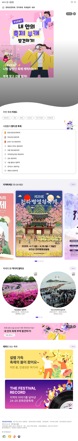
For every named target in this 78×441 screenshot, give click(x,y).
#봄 (15, 118)
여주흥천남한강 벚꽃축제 (16, 154)
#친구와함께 (39, 118)
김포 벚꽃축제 (12, 158)
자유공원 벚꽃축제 (13, 137)
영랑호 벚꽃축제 (13, 171)
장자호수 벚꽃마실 (13, 167)
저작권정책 (45, 421)
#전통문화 (50, 118)
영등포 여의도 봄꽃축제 (15, 146)
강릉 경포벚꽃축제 (13, 150)
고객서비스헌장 (54, 421)
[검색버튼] (75, 2)
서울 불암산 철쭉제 (14, 162)
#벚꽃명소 (6, 118)
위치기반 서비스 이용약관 (20, 421)
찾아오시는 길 (6, 424)
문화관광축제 (10, 7)
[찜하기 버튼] (72, 2)
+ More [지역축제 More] (73, 184)
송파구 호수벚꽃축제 (14, 142)
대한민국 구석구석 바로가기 (8, 2)
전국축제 (19, 7)
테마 (33, 7)
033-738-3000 (32, 426)
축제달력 (27, 7)
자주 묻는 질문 (15, 424)
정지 (74, 13)
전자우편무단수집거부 (65, 421)
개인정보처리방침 (7, 421)
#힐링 (21, 118)
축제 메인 (3, 7)
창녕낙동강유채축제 (13, 133)
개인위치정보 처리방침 (34, 421)
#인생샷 (30, 118)
